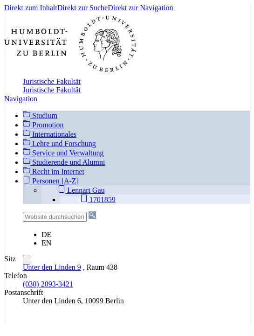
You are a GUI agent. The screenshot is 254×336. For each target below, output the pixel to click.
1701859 (98, 199)
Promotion (43, 125)
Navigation (20, 99)
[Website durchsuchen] (55, 217)
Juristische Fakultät (52, 81)
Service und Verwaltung (63, 153)
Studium (40, 115)
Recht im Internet (53, 171)
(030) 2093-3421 (48, 284)
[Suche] (92, 215)
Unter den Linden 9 (52, 267)
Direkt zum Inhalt (30, 8)
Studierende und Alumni (64, 162)
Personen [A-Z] (51, 181)
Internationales (49, 134)
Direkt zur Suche (82, 8)
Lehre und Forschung (59, 143)
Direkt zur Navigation (140, 8)
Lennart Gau (81, 190)
